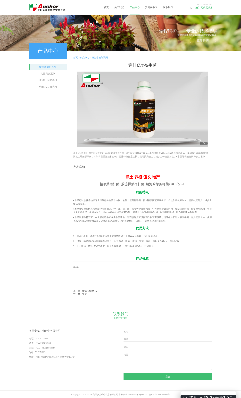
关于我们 (119, 7)
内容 (126, 354)
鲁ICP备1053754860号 (159, 394)
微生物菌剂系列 (47, 67)
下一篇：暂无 (80, 294)
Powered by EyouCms (137, 394)
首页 (106, 7)
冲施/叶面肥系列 (48, 80)
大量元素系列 (48, 73)
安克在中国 (151, 7)
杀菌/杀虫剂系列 (48, 86)
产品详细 (79, 167)
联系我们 (168, 7)
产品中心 (135, 7)
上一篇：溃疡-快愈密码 (85, 291)
